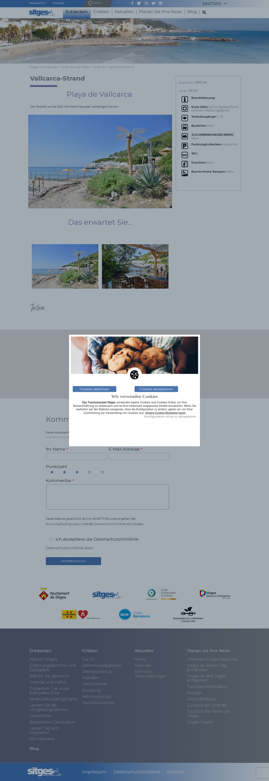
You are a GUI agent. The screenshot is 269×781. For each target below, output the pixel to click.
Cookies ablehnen (94, 389)
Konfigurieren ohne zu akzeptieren (170, 416)
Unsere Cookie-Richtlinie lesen (165, 413)
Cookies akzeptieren (156, 389)
